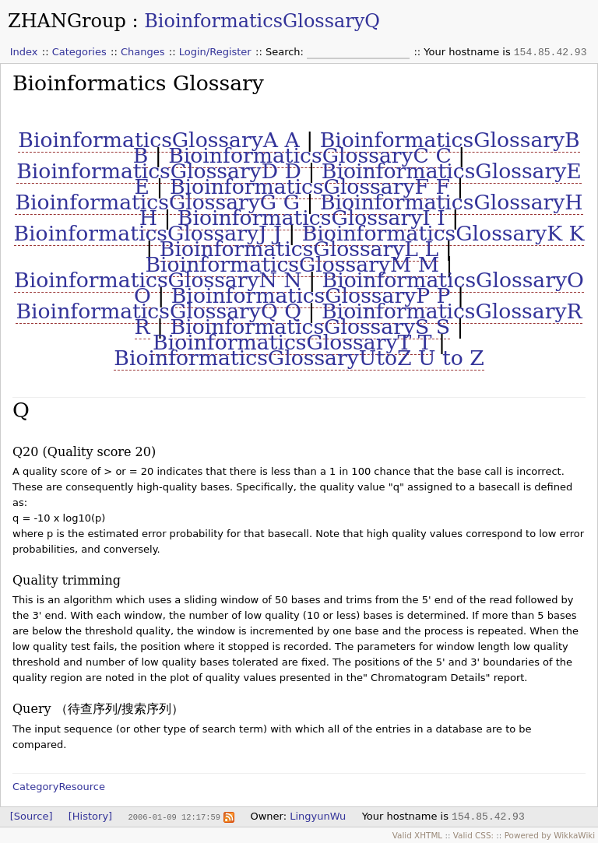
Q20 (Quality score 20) (84, 451)
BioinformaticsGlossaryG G (157, 202)
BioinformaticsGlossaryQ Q (158, 311)
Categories (79, 52)
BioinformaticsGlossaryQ (262, 21)
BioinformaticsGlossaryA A (158, 140)
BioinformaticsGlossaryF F (310, 186)
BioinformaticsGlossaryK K (443, 233)
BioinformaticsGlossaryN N (158, 280)
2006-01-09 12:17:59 (174, 816)
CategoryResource (58, 786)
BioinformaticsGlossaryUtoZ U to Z (299, 358)
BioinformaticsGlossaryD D (158, 171)
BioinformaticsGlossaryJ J (148, 233)
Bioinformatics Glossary (138, 83)
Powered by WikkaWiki (550, 835)
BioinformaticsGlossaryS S (310, 326)
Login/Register (215, 52)
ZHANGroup (67, 21)
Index (24, 52)
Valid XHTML (417, 835)
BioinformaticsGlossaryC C (310, 155)
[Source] (31, 816)
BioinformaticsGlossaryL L (299, 249)
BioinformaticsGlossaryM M (293, 264)
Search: (286, 52)
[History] (90, 816)
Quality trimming (66, 580)
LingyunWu (318, 816)
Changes (143, 52)
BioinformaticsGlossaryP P (311, 295)
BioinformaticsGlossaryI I (311, 217)
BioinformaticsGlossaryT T (292, 342)
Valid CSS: (473, 835)
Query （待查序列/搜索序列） (98, 708)
